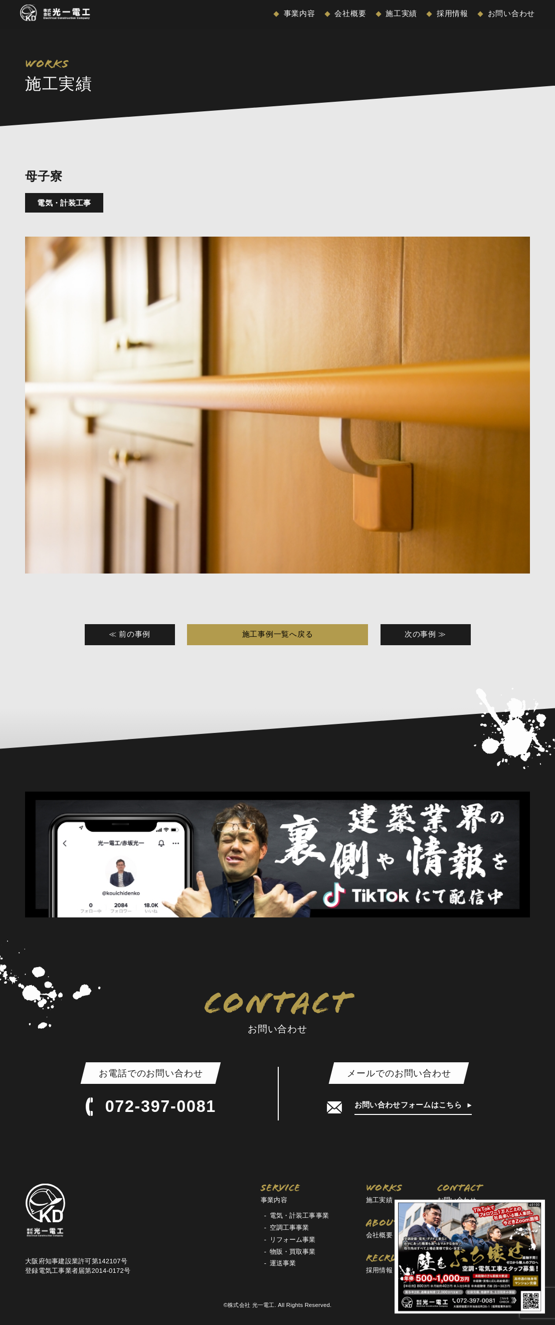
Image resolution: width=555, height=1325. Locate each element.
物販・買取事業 (293, 1251)
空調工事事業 (289, 1227)
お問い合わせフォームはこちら (409, 1105)
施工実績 (400, 14)
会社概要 (349, 14)
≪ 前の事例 (129, 634)
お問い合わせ (510, 14)
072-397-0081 (151, 1106)
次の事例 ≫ (425, 634)
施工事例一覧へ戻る (277, 634)
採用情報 (451, 14)
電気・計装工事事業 (299, 1215)
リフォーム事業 (293, 1239)
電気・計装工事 (64, 203)
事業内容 (298, 14)
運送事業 (283, 1263)
